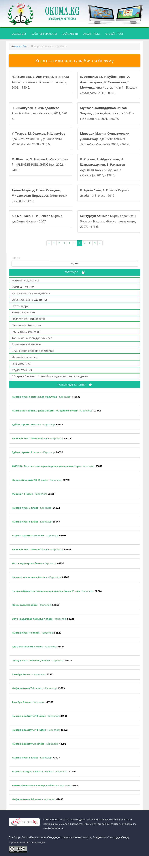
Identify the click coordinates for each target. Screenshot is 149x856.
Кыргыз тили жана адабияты (31, 293)
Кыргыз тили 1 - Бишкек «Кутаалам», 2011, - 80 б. (108, 85)
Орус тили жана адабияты (29, 299)
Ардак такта (91, 33)
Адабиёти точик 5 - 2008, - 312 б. (39, 195)
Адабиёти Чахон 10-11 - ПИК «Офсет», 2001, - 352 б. (107, 113)
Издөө (75, 263)
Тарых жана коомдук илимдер (32, 338)
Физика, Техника (23, 287)
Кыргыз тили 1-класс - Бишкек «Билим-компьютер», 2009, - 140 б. (40, 82)
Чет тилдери (20, 306)
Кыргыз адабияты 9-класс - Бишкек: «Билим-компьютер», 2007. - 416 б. (108, 221)
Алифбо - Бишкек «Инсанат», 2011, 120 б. (39, 113)
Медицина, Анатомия (26, 325)
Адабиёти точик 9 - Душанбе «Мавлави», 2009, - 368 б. (105, 138)
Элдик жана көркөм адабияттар (33, 350)
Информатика (21, 363)
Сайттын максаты (44, 33)
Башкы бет (20, 33)
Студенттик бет (22, 370)
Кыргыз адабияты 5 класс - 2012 (104, 193)
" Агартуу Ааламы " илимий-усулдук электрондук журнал (50, 376)
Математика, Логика (25, 280)
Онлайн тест (114, 33)
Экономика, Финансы (26, 344)
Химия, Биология (23, 312)
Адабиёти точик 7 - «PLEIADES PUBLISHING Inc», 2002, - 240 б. (40, 164)
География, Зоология (26, 331)
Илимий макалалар (25, 357)
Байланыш (70, 33)
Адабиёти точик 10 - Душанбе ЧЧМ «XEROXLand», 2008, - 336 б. (38, 138)
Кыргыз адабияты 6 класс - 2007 (37, 218)
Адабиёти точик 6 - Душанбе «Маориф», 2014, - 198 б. (102, 167)
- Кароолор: (46, 396)
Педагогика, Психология (28, 319)
